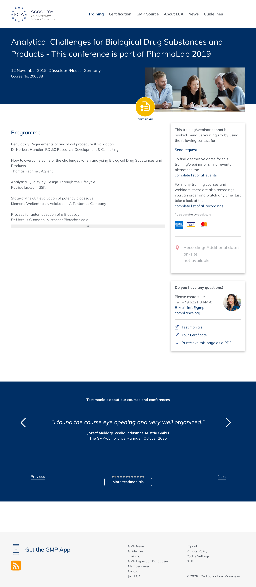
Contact (134, 571)
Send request (186, 149)
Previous (38, 476)
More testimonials (128, 481)
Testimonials (191, 327)
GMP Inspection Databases (148, 561)
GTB (190, 561)
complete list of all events (196, 175)
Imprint (192, 546)
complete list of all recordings (199, 206)
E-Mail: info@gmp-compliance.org (190, 310)
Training (134, 556)
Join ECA (134, 576)
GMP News (136, 546)
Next (222, 476)
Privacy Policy (197, 551)
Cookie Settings (198, 556)
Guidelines (136, 551)
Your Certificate (194, 335)
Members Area (139, 566)
